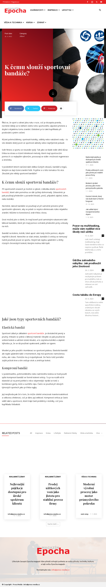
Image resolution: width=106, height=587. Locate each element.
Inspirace (54, 10)
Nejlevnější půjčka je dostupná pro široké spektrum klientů (93, 159)
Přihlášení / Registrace (11, 2)
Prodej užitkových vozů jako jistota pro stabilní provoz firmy (94, 172)
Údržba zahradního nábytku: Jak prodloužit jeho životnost (87, 263)
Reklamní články (70, 433)
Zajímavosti (37, 10)
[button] (100, 10)
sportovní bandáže (36, 333)
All (31, 433)
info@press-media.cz (16, 514)
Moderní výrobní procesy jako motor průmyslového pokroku (94, 185)
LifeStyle (68, 10)
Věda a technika (14, 22)
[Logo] (15, 10)
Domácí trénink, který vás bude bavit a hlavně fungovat (94, 198)
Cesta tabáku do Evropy (87, 294)
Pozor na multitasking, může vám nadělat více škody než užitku (86, 228)
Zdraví (41, 22)
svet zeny (84, 514)
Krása (30, 22)
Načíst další (53, 524)
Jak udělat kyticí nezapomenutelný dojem (93, 211)
